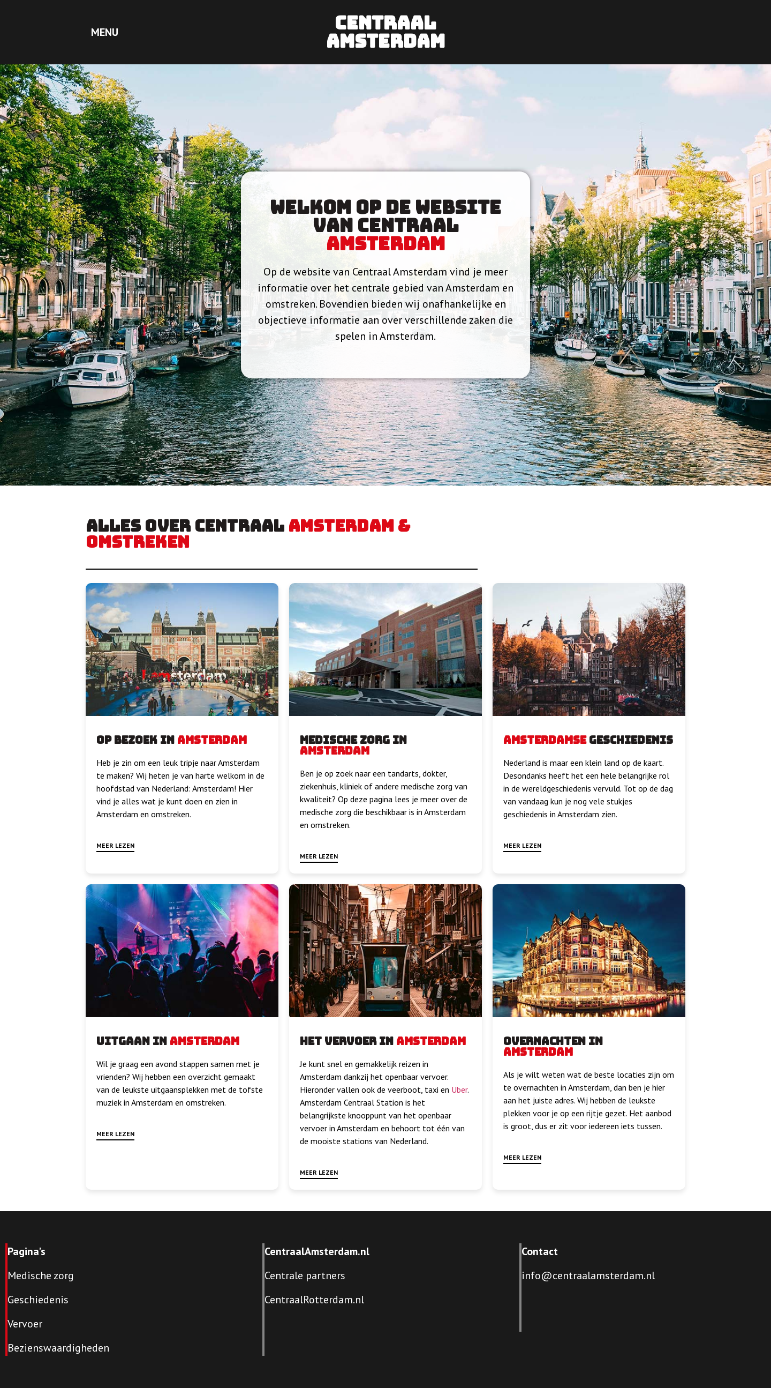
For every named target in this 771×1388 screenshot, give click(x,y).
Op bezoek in (136, 740)
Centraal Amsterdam (385, 32)
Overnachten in (553, 1041)
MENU (104, 32)
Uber (459, 1089)
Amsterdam (385, 244)
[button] (115, 847)
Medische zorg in (353, 740)
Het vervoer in (348, 1041)
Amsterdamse (544, 740)
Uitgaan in (133, 1041)
